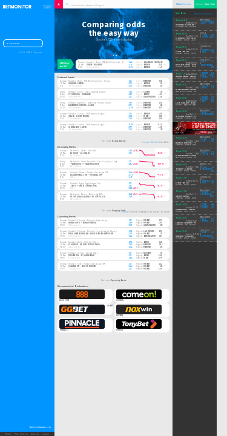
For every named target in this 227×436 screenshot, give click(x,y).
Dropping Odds (67, 146)
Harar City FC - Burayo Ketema (82, 223)
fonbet (146, 220)
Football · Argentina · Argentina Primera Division (89, 103)
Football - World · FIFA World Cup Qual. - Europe (195, 171)
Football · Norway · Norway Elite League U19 (89, 172)
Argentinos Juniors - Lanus (81, 105)
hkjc (204, 52)
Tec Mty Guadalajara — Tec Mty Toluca (87, 197)
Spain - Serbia (182, 52)
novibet (147, 253)
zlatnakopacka (151, 62)
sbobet (205, 86)
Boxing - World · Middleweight (188, 78)
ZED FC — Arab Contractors (83, 186)
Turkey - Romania (94, 65)
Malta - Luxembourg (78, 116)
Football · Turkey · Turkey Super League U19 (86, 264)
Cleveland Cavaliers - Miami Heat (190, 223)
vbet (203, 141)
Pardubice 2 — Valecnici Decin (84, 164)
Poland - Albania (184, 169)
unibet (146, 234)
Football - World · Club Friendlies (189, 40)
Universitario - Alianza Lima (189, 210)
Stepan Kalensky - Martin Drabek (191, 156)
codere (146, 92)
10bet (204, 139)
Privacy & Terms (21, 434)
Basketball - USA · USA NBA (185, 225)
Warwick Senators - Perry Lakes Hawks (192, 143)
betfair (146, 65)
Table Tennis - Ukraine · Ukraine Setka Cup (191, 92)
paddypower (206, 66)
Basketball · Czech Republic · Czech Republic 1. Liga (93, 161)
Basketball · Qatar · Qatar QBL (83, 151)
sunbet (205, 98)
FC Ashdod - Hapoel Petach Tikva (84, 244)
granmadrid (149, 97)
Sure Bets (181, 13)
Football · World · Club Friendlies (82, 242)
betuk (146, 242)
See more (113, 141)
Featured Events (66, 77)
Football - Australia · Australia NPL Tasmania (192, 67)
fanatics (205, 50)
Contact (45, 434)
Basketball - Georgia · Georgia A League (189, 198)
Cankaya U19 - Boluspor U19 (82, 266)
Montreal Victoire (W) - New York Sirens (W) (194, 25)
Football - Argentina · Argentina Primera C (192, 105)
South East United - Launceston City (190, 65)
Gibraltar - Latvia (77, 127)
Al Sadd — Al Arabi (80, 153)
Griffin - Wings (182, 196)
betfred (205, 73)
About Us (35, 434)
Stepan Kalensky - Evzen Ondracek (191, 90)
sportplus (207, 170)
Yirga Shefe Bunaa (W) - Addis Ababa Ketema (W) (90, 234)
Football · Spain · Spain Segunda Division (87, 92)
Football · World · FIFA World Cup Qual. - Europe (108, 62)
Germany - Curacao (185, 236)
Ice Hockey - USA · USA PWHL (186, 27)
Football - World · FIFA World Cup (189, 238)
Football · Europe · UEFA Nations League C (87, 114)
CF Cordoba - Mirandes (79, 94)
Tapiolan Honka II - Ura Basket (190, 116)
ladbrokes (148, 231)
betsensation (149, 236)
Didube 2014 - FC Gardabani (81, 255)
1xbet (145, 116)
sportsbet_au (208, 22)
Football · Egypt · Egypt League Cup (85, 183)
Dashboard (13, 43)
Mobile (8, 434)
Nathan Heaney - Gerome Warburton (192, 77)
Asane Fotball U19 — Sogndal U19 (86, 175)
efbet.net (147, 81)
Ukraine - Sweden (76, 83)
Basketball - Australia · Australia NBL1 (189, 145)
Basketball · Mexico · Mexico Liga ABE (86, 194)
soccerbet (206, 37)
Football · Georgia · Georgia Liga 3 (82, 253)
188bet (204, 233)
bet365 (146, 255)
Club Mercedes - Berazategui (189, 103)
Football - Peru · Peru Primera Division (191, 212)
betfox (146, 94)
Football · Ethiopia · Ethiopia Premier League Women (92, 231)
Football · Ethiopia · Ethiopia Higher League (88, 220)
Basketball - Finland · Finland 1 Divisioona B (193, 118)
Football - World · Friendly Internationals (192, 53)
